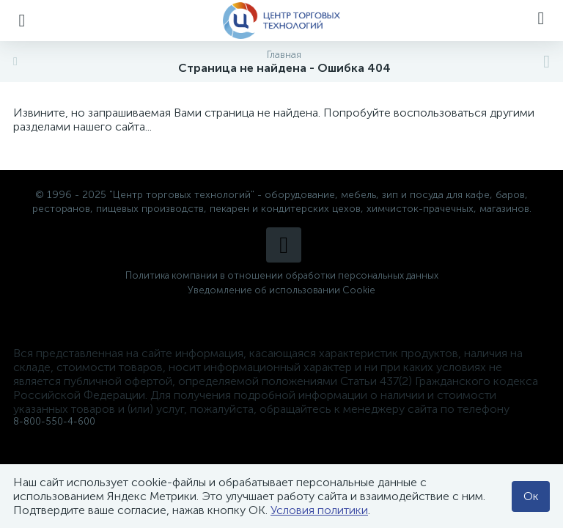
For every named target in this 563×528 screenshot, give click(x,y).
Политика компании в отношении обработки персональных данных (281, 275)
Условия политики (319, 510)
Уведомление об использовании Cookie (281, 290)
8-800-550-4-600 (54, 421)
